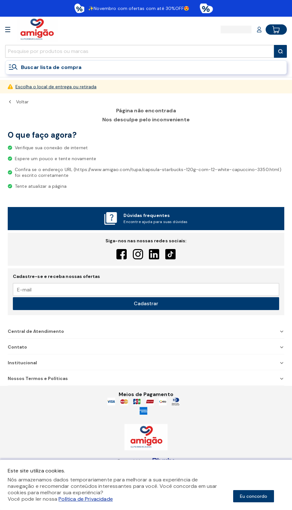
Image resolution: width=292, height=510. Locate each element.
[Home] (36, 29)
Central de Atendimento (146, 331)
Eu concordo (253, 496)
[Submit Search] (280, 51)
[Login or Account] (259, 29)
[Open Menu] (7, 29)
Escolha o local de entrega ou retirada (55, 87)
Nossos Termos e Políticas (146, 378)
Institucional (146, 363)
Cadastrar (146, 303)
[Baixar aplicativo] (146, 8)
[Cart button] (276, 29)
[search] (139, 51)
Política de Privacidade (86, 499)
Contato (146, 347)
